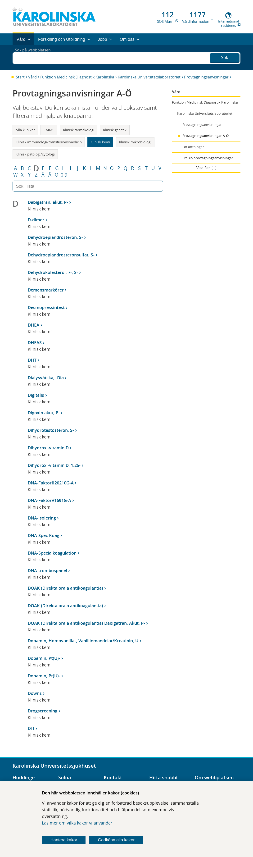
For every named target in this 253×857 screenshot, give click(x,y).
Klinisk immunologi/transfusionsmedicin (49, 142)
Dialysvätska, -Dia (46, 377)
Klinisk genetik (114, 130)
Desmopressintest (46, 307)
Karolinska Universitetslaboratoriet (149, 77)
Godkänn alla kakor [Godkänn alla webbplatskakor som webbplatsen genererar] (116, 840)
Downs (35, 693)
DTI (31, 728)
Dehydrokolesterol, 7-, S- (53, 272)
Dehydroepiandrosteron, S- (55, 237)
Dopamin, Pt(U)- (44, 658)
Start (20, 77)
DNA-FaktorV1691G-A (49, 500)
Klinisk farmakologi (78, 130)
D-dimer (36, 220)
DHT (32, 360)
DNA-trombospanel (47, 570)
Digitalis (36, 395)
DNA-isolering (42, 518)
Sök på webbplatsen (35, 57)
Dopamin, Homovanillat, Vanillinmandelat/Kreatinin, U (83, 640)
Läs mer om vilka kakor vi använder (77, 823)
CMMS (49, 130)
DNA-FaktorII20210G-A (51, 483)
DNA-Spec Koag (43, 535)
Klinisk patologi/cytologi (35, 154)
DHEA (33, 325)
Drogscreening (42, 711)
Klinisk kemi (100, 142)
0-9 (64, 175)
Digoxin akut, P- (44, 412)
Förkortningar (193, 147)
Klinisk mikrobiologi (135, 142)
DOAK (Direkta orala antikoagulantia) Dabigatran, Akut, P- (86, 623)
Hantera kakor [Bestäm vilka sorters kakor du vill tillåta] (63, 840)
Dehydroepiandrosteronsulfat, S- (61, 255)
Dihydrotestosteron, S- (51, 430)
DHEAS (35, 342)
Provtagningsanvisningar (206, 77)
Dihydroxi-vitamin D (48, 448)
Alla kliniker (25, 130)
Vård (32, 77)
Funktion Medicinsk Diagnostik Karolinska (77, 77)
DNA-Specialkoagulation (52, 553)
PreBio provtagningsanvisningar (207, 158)
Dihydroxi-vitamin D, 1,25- (54, 465)
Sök (224, 57)
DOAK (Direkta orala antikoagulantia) (65, 588)
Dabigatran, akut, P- (48, 202)
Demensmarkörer (46, 290)
